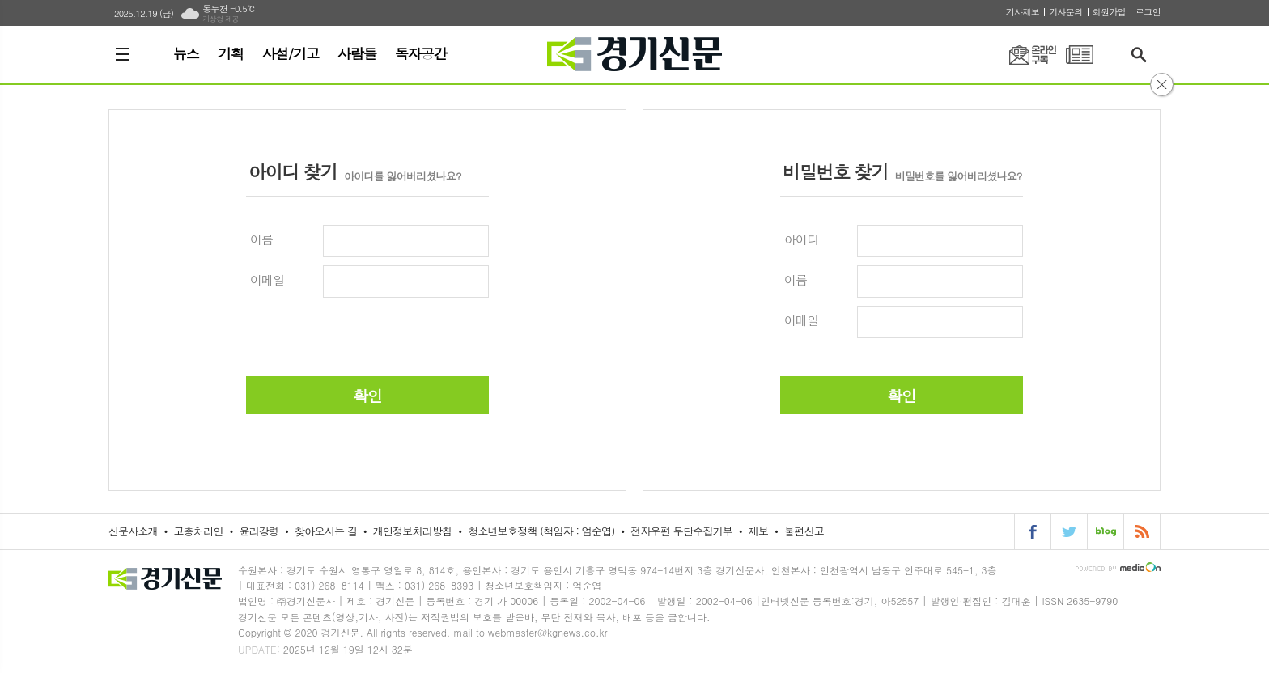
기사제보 (1022, 12)
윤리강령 (258, 531)
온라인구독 (1023, 54)
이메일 (267, 279)
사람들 (356, 53)
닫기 (1162, 84)
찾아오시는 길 (326, 531)
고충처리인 (198, 531)
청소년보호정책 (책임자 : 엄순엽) (541, 531)
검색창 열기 (1142, 54)
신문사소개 (133, 531)
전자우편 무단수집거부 (681, 531)
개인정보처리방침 (412, 531)
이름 (261, 239)
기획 (231, 53)
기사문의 (1065, 12)
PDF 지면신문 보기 (1079, 54)
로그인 (1148, 12)
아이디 (801, 239)
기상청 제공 (220, 19)
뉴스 (186, 53)
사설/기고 (290, 53)
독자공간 (421, 53)
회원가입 (1109, 12)
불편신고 (804, 531)
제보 (758, 531)
